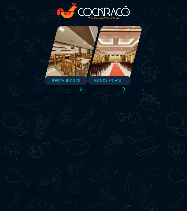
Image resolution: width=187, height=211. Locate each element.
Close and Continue (93, 166)
